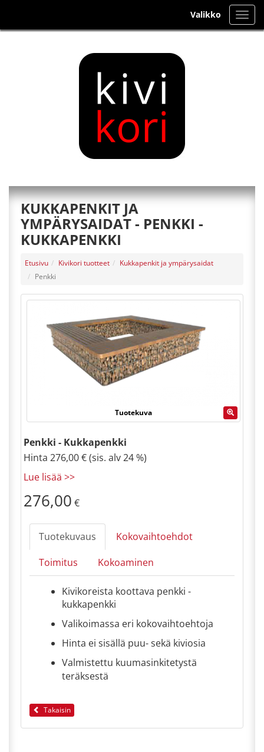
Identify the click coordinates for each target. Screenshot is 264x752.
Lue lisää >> (49, 477)
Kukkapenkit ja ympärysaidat (166, 263)
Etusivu (36, 263)
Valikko (205, 14)
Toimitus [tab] (58, 562)
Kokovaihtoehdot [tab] (154, 536)
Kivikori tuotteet (84, 263)
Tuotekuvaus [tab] (67, 536)
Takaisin (52, 710)
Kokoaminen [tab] (126, 562)
